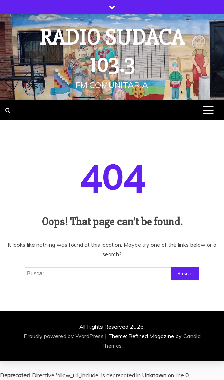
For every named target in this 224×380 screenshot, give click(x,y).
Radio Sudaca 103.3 (112, 51)
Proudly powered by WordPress (64, 335)
